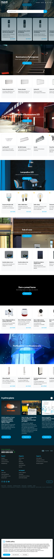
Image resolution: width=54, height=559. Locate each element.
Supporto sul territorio (40, 459)
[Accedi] (45, 2)
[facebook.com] (2, 482)
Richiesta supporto (39, 463)
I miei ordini (3, 472)
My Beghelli (38, 2)
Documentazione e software (24, 476)
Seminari (20, 466)
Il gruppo (3, 458)
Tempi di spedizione (5, 474)
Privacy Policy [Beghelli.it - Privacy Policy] (3, 485)
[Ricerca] (45, 11)
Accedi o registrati (22, 472)
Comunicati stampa (5, 461)
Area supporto (39, 458)
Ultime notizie (21, 458)
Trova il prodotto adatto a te (27, 352)
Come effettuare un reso (5, 476)
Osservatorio (21, 463)
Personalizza (25, 554)
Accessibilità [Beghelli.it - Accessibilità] (30, 485)
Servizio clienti (4, 477)
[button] (47, 2)
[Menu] (52, 2)
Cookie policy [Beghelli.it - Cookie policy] (9, 485)
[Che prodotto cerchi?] (25, 11)
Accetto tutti (7, 554)
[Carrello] (49, 2)
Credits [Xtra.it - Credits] (34, 485)
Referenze (21, 461)
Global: (49, 481)
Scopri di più (27, 63)
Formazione (21, 474)
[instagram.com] (4, 482)
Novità (20, 459)
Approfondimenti (22, 465)
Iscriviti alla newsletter (23, 477)
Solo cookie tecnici (15, 554)
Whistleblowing (4, 463)
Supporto (42, 2)
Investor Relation (4, 459)
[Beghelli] (4, 2)
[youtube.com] (9, 482)
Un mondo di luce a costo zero (42, 461)
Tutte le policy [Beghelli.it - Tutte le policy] (24, 485)
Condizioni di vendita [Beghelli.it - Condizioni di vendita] (16, 485)
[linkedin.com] (6, 482)
